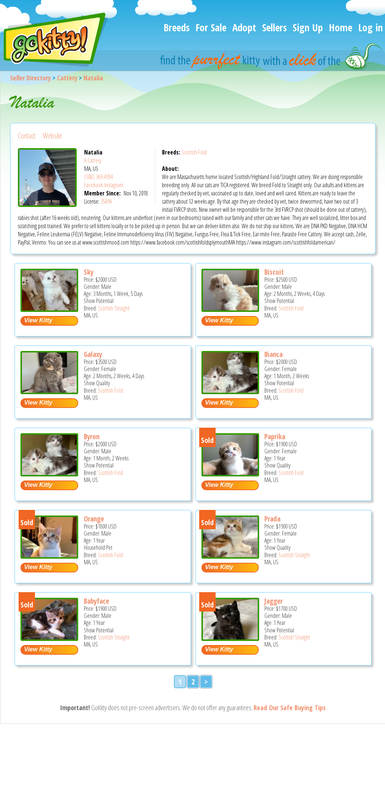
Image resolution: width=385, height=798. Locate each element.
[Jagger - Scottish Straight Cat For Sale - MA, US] (230, 638)
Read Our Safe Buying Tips (290, 707)
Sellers (274, 27)
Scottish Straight (114, 308)
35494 (106, 201)
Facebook (93, 185)
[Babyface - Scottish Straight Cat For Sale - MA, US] (49, 638)
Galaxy (93, 354)
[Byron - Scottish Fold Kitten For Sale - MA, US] (49, 474)
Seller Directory (30, 77)
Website (52, 136)
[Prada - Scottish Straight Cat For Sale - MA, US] (230, 556)
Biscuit (274, 272)
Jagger (273, 601)
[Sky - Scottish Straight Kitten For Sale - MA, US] (49, 309)
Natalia (93, 77)
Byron (91, 436)
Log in (370, 27)
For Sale (210, 27)
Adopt (244, 27)
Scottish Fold (194, 152)
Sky (88, 272)
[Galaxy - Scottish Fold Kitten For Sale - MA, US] (49, 391)
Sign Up (308, 27)
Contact (26, 136)
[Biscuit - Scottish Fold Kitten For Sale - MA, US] (230, 309)
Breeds (176, 27)
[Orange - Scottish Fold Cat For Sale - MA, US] (49, 556)
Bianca (273, 354)
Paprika (274, 436)
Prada (272, 519)
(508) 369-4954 (98, 177)
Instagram (113, 185)
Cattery (67, 77)
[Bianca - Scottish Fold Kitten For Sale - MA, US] (230, 391)
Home (340, 27)
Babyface (96, 601)
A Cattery (92, 160)
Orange (94, 519)
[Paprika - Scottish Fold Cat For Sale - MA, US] (230, 474)
